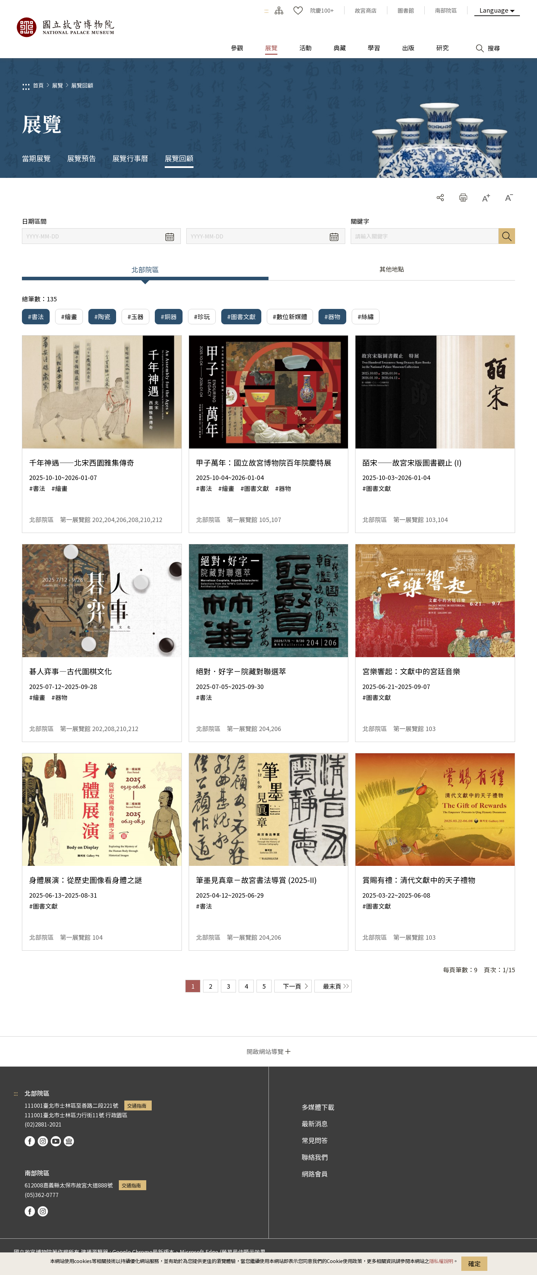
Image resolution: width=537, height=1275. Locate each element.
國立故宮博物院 (65, 27)
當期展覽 (36, 158)
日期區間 (34, 221)
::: (266, 10)
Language (493, 9)
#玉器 (135, 316)
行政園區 (116, 1115)
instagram (43, 1141)
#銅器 (169, 316)
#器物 (332, 316)
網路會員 (315, 1174)
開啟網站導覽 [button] (265, 1051)
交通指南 (136, 1105)
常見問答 (315, 1140)
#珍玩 (202, 316)
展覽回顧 (82, 85)
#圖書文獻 (241, 316)
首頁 (38, 85)
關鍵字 (360, 221)
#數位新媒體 (290, 316)
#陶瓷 (102, 316)
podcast (69, 1141)
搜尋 (507, 236)
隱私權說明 (441, 1260)
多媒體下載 (318, 1107)
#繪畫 (69, 316)
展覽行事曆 (130, 158)
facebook (30, 1141)
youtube (56, 1141)
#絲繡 (366, 316)
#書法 (36, 316)
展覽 (57, 85)
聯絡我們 (315, 1157)
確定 (474, 1263)
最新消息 (315, 1123)
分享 (440, 198)
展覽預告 (81, 158)
